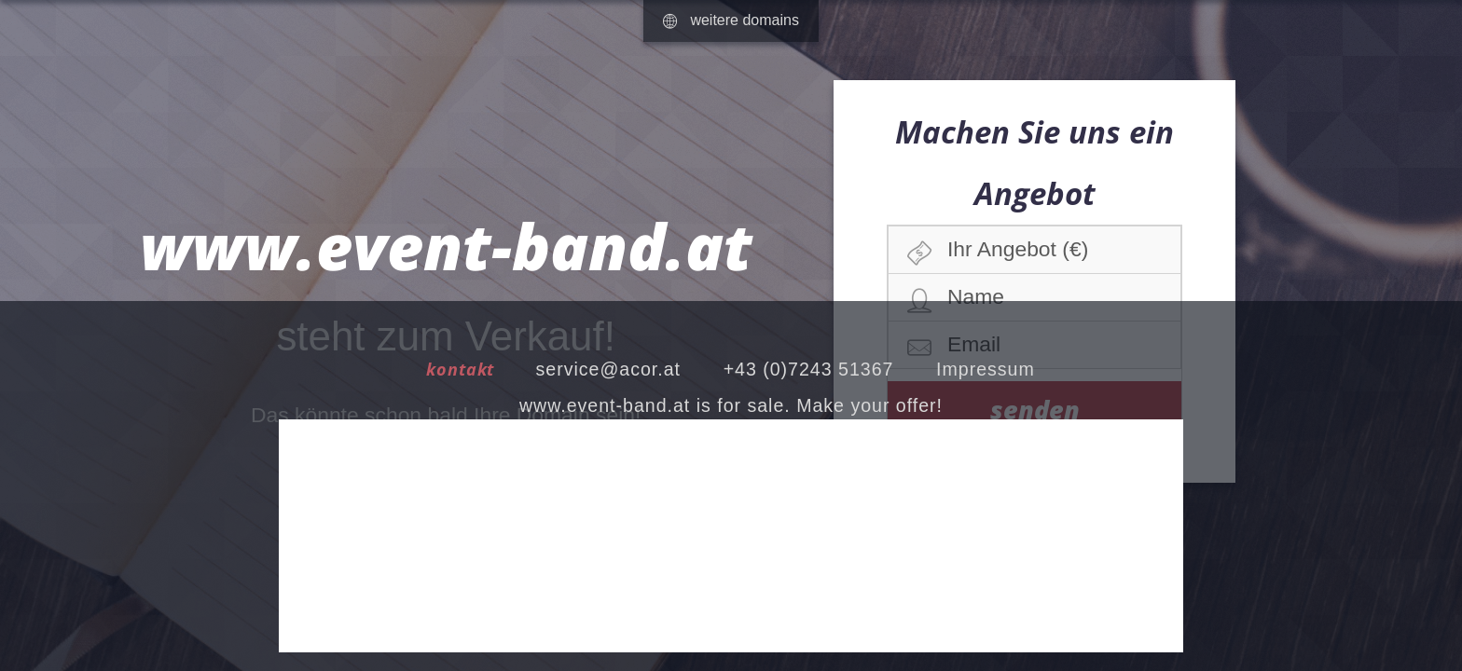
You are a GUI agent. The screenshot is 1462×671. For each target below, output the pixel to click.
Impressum (985, 369)
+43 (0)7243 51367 (809, 369)
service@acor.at (608, 369)
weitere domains (731, 20)
